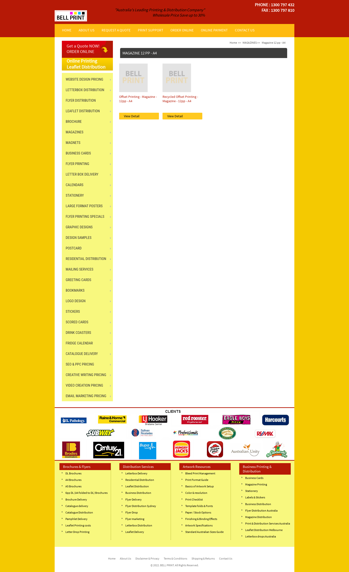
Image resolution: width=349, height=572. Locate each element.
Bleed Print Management (200, 473)
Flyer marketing (134, 519)
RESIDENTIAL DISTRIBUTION (86, 259)
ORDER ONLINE (182, 30)
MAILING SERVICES (79, 269)
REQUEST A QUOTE (116, 30)
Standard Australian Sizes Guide (204, 532)
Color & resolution (196, 493)
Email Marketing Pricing (86, 396)
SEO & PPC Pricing (80, 364)
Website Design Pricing (84, 79)
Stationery (251, 491)
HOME (66, 30)
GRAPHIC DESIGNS (79, 227)
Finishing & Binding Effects (201, 519)
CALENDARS (74, 185)
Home (233, 42)
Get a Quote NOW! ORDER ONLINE (83, 48)
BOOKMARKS (75, 290)
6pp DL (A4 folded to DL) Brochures (86, 493)
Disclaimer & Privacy (147, 558)
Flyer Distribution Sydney (140, 506)
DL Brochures (73, 473)
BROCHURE (74, 121)
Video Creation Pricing (84, 385)
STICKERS (73, 311)
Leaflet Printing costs (78, 525)
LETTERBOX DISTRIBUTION (85, 90)
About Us (125, 558)
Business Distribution (138, 493)
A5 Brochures (73, 486)
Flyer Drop (131, 512)
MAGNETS (73, 143)
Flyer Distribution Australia (261, 510)
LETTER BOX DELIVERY (82, 174)
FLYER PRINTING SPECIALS (85, 216)
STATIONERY (75, 195)
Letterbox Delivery (136, 473)
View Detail (132, 116)
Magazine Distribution (258, 517)
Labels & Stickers (255, 497)
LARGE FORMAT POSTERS (84, 206)
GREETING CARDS (78, 280)
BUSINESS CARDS (78, 153)
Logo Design (76, 301)
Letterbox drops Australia (260, 536)
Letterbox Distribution (138, 525)
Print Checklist (194, 499)
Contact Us (225, 558)
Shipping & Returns (203, 558)
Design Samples (79, 238)
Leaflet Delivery (134, 532)
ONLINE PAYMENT (214, 30)
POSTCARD (73, 248)
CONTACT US (245, 30)
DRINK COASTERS (78, 332)
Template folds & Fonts (199, 506)
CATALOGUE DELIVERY (82, 354)
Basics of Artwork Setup (199, 486)
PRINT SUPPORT (150, 30)
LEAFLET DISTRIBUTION (83, 111)
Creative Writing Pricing (86, 375)
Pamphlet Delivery (76, 519)
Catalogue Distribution (79, 512)
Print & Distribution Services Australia (267, 523)
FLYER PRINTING (77, 164)
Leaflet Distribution (137, 486)
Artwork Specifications (199, 525)
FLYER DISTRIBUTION (81, 100)
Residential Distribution (139, 480)
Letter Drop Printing (77, 532)
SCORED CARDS (77, 322)
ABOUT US (86, 30)
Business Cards (254, 478)
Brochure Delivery (76, 499)
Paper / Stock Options (198, 512)
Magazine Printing (256, 484)
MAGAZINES (74, 132)
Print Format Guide (196, 480)
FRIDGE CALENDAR (79, 343)
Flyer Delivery (133, 499)
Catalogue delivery (76, 506)
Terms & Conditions (175, 558)
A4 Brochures (73, 480)
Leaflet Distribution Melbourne (264, 530)
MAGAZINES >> (251, 42)
